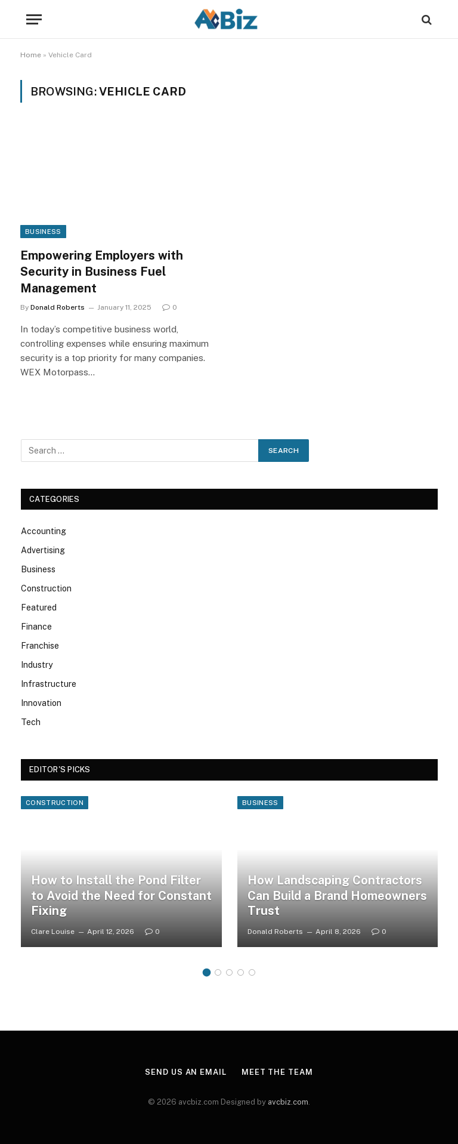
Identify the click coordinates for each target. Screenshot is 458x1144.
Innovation (41, 703)
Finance (36, 626)
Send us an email (186, 1072)
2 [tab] (218, 972)
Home (30, 55)
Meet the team (277, 1072)
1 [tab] (206, 972)
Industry (36, 665)
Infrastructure (48, 684)
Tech (31, 722)
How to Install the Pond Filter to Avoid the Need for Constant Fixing (121, 895)
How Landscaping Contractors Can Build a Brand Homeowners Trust (337, 895)
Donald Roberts (57, 307)
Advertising (43, 550)
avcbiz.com (288, 1101)
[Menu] (34, 19)
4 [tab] (240, 972)
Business (43, 231)
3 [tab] (229, 972)
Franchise (40, 645)
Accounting (43, 531)
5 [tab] (252, 972)
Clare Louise (53, 931)
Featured (39, 607)
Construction (46, 588)
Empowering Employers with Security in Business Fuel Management (101, 271)
